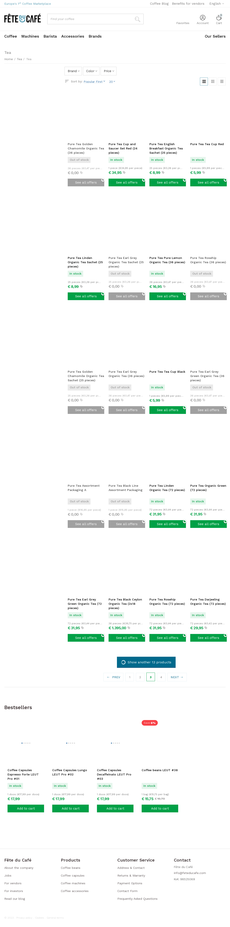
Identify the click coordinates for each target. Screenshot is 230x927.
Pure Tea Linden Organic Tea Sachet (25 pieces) (85, 262)
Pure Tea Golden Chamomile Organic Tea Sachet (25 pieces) (86, 376)
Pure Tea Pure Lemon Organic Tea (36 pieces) (167, 260)
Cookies (39, 917)
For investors (13, 891)
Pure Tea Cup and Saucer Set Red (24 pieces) (123, 148)
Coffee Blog (159, 4)
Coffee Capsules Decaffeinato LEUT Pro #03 (114, 774)
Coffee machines (73, 883)
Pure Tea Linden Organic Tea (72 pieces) (167, 487)
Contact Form (127, 891)
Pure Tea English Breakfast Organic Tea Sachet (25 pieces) (166, 148)
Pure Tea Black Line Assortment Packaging (126, 487)
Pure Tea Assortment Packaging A (84, 487)
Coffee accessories (75, 891)
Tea (19, 59)
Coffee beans (70, 867)
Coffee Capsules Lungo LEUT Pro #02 (69, 772)
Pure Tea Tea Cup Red (207, 144)
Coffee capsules (72, 875)
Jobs (7, 875)
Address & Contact (131, 867)
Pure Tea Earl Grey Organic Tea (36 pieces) (126, 374)
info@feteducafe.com (190, 873)
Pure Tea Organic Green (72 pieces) (208, 487)
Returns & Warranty (131, 875)
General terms (55, 917)
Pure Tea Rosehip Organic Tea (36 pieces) (208, 260)
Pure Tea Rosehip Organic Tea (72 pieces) (167, 601)
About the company (18, 867)
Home (8, 59)
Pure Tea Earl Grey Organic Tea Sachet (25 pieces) (126, 262)
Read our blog (14, 898)
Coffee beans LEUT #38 (160, 770)
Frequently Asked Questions (137, 898)
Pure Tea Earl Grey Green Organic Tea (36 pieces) (207, 376)
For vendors (12, 883)
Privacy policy (24, 917)
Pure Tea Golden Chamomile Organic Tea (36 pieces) (86, 148)
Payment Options (129, 883)
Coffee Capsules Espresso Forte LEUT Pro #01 (23, 774)
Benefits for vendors (188, 4)
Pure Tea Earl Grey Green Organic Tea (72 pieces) (85, 603)
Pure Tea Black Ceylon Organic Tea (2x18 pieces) (125, 603)
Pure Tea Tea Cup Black (167, 371)
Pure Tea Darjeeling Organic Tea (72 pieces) (208, 601)
